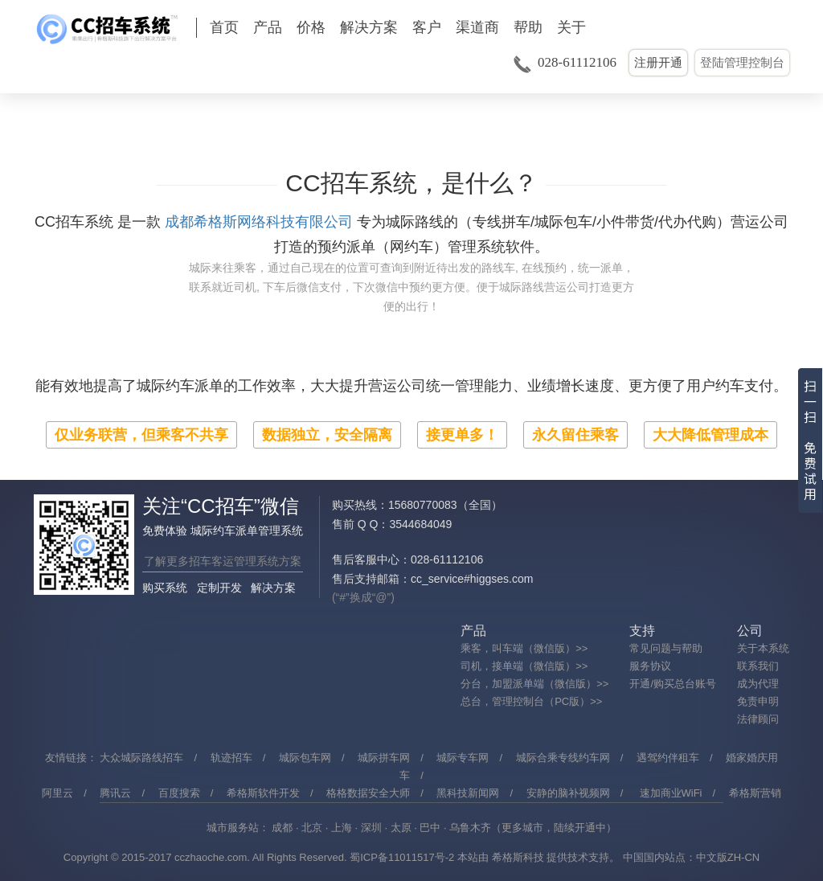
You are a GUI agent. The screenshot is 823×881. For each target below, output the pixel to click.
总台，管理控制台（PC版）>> (531, 701)
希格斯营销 (755, 793)
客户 (426, 27)
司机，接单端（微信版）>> (524, 666)
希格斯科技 (518, 857)
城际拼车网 (384, 758)
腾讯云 (115, 793)
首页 (224, 27)
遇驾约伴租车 (668, 758)
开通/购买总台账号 (672, 684)
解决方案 (369, 27)
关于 (571, 27)
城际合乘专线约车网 (563, 758)
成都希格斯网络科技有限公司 (259, 222)
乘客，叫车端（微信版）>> (524, 648)
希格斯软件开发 (263, 793)
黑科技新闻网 (467, 793)
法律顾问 (758, 719)
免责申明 (758, 701)
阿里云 (57, 793)
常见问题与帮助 (665, 648)
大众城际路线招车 (141, 758)
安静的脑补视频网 (568, 793)
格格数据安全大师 (368, 793)
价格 (311, 27)
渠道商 (477, 27)
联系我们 (758, 666)
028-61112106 (577, 62)
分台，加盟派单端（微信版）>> (534, 684)
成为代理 (758, 684)
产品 (267, 27)
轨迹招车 (231, 758)
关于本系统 (763, 648)
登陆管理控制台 (742, 62)
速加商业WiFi (671, 793)
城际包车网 (305, 758)
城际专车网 (462, 758)
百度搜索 (179, 793)
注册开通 (658, 62)
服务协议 (650, 666)
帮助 (528, 27)
